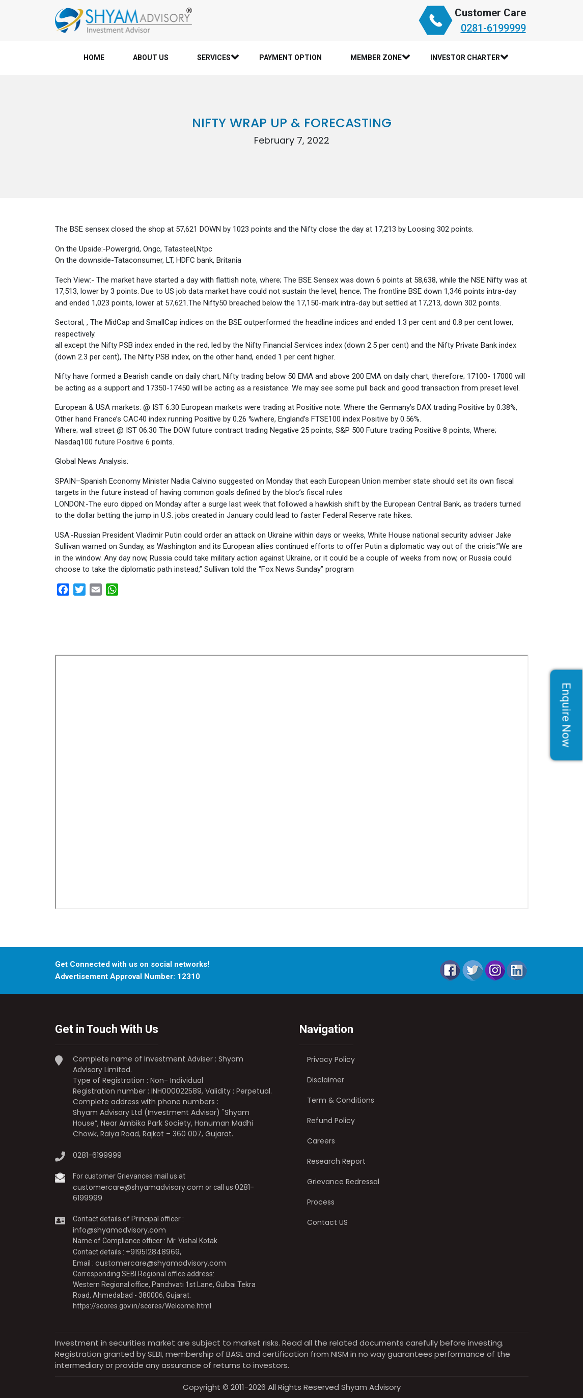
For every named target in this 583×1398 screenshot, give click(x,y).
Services (214, 57)
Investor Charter (465, 57)
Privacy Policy (331, 1059)
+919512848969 (153, 1252)
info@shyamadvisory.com (119, 1230)
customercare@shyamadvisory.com (138, 1187)
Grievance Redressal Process (343, 1192)
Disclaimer (325, 1080)
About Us (151, 57)
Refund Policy (331, 1120)
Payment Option (290, 57)
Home (94, 57)
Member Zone (376, 57)
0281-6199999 (493, 28)
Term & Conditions (340, 1100)
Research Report (336, 1161)
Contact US (327, 1222)
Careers (321, 1141)
